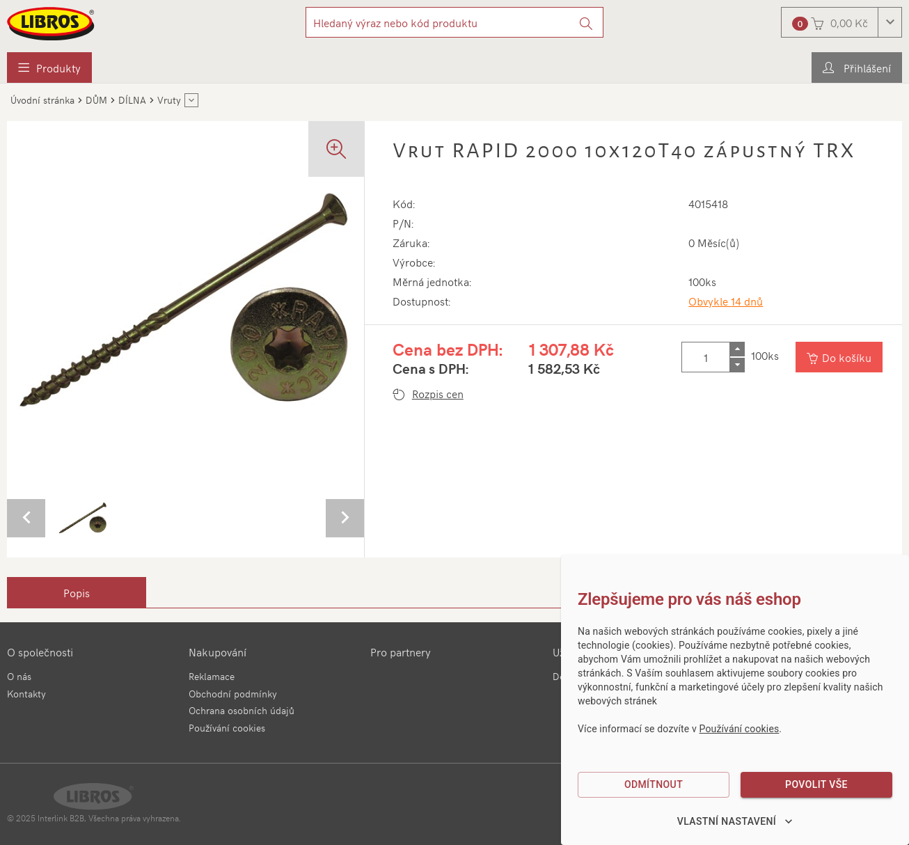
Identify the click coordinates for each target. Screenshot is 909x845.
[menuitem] (49, 67)
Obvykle (725, 300)
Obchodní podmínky (233, 693)
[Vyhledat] (586, 22)
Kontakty (26, 693)
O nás (19, 676)
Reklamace (212, 676)
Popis (76, 592)
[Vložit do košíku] (839, 357)
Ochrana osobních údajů (241, 710)
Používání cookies (227, 727)
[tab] (76, 592)
